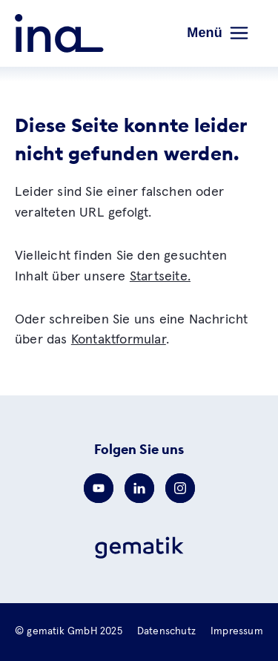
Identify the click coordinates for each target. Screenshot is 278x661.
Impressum (237, 631)
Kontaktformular (118, 339)
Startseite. (160, 276)
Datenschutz (166, 631)
